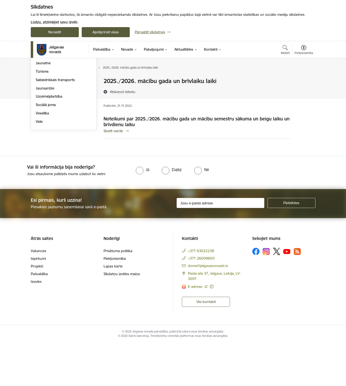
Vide (39, 173)
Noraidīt (54, 32)
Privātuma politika (118, 293)
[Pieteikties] (291, 246)
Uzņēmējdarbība (49, 148)
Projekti (37, 309)
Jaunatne (43, 115)
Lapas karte (113, 309)
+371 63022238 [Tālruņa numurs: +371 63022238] (201, 293)
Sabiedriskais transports (55, 131)
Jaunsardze (45, 139)
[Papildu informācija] (211, 329)
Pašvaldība (39, 317)
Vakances (38, 293)
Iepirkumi (38, 301)
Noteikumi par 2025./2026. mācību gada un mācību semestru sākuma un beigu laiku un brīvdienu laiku (197, 121)
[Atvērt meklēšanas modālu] (285, 50)
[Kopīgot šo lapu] (303, 91)
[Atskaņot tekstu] (122, 92)
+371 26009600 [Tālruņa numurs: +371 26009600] (201, 301)
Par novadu (45, 81)
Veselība (42, 164)
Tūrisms (42, 123)
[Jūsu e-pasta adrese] (220, 246)
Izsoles (36, 324)
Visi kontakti (206, 344)
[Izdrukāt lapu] (303, 79)
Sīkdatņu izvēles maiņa (122, 317)
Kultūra (42, 98)
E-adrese (195, 329)
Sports (41, 106)
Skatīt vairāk (113, 131)
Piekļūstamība (115, 301)
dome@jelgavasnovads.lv (208, 308)
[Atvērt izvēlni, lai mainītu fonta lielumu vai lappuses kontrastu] (303, 50)
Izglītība (42, 89)
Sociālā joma (46, 156)
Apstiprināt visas (106, 32)
